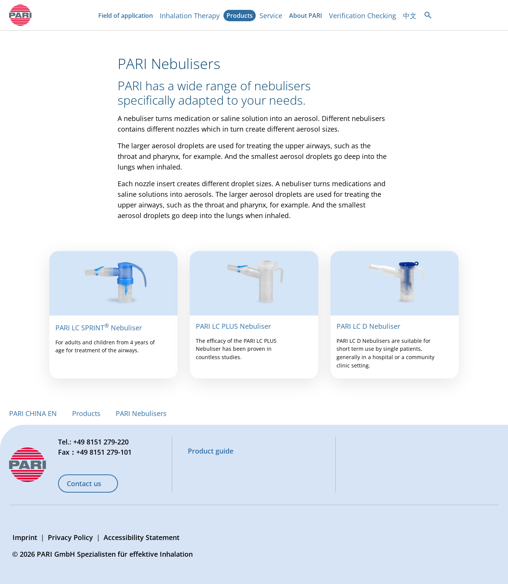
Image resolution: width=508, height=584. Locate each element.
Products (241, 16)
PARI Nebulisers (141, 413)
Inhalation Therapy (190, 15)
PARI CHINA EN (33, 413)
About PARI (307, 16)
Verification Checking (362, 15)
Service (271, 15)
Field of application (127, 16)
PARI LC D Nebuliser (368, 326)
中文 (410, 15)
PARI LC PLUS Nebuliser (233, 326)
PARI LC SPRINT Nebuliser (98, 327)
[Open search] (428, 15)
